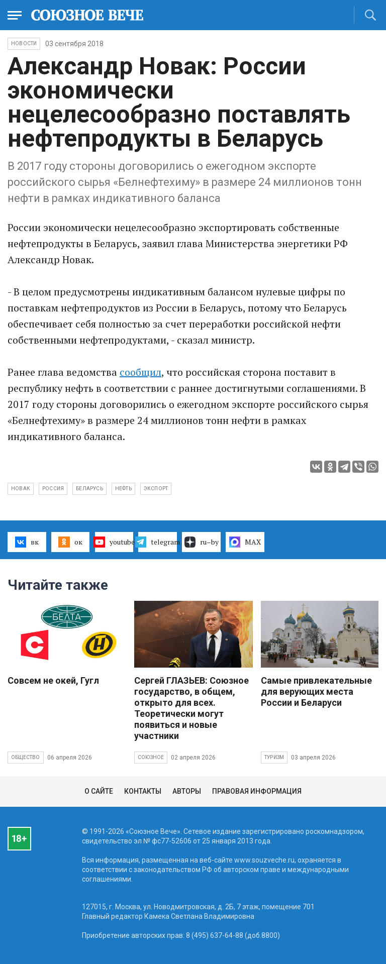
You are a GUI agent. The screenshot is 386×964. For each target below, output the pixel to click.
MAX (245, 542)
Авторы (186, 791)
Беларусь (89, 488)
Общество (25, 757)
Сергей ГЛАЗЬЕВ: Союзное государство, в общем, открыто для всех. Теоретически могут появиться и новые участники (191, 708)
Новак (20, 488)
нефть (123, 488)
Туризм (274, 757)
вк (27, 542)
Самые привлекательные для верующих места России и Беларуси (316, 691)
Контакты (142, 791)
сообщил (140, 372)
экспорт (156, 488)
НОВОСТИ (24, 43)
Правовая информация (257, 791)
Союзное (151, 757)
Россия (53, 488)
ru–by (201, 542)
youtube (114, 542)
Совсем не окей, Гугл (53, 680)
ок (70, 542)
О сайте (98, 791)
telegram (157, 542)
